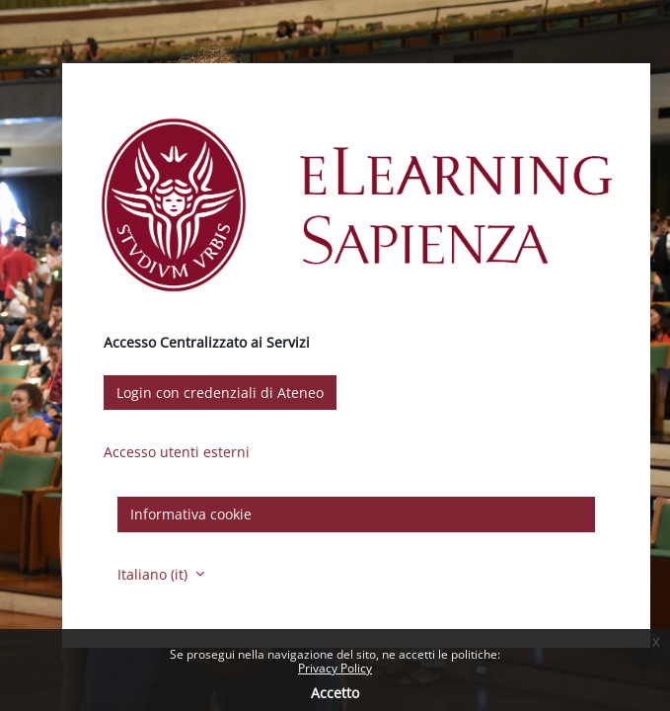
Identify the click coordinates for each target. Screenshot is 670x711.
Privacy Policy (335, 668)
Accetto (335, 692)
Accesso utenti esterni (177, 451)
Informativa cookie (191, 514)
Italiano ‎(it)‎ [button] (154, 574)
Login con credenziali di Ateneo (220, 392)
